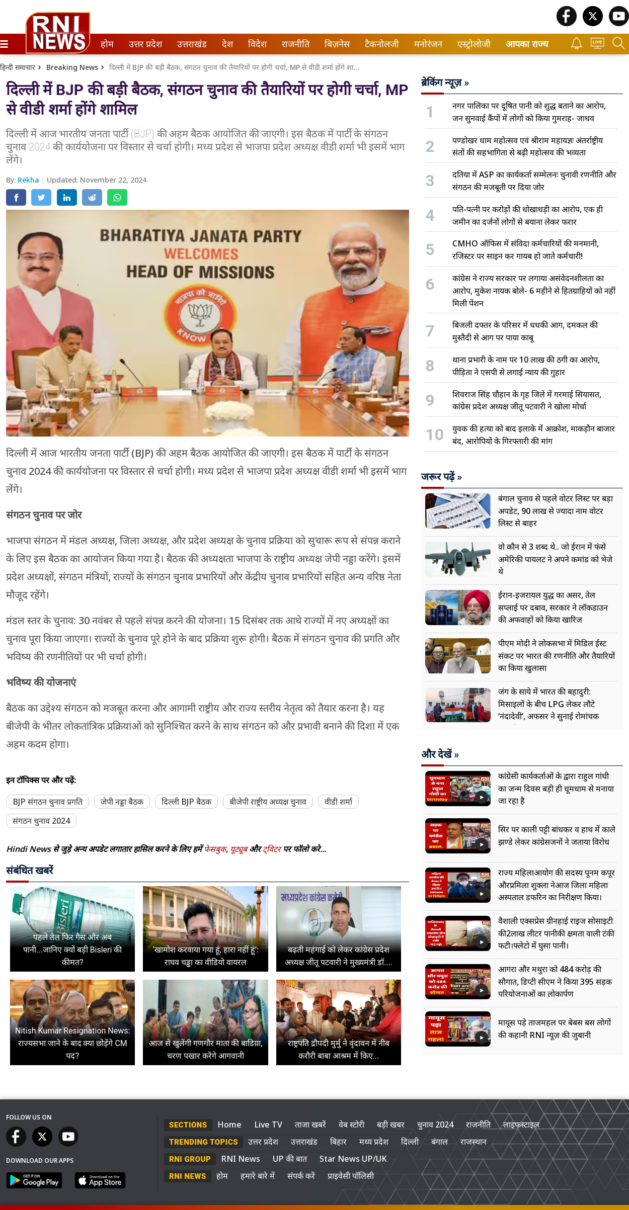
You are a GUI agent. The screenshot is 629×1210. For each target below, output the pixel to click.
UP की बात (290, 1159)
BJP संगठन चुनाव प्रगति (48, 802)
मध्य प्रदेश (373, 1142)
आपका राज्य (527, 44)
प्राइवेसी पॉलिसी (351, 1176)
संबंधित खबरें (29, 871)
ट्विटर (272, 849)
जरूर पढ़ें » (441, 477)
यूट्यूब (239, 849)
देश (226, 44)
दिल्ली (410, 1142)
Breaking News (72, 67)
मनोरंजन (426, 44)
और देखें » (440, 754)
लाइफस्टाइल (521, 1124)
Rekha (29, 180)
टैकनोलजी (380, 44)
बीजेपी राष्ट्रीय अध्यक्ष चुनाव (267, 802)
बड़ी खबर (391, 1124)
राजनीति (294, 44)
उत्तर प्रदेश (143, 44)
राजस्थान (473, 1142)
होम (106, 44)
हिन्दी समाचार (17, 67)
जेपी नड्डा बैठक (122, 802)
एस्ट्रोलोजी (472, 44)
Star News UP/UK (353, 1159)
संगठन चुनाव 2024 (41, 821)
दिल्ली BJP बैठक (186, 802)
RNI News (240, 1159)
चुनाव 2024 (435, 1124)
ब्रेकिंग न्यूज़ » (445, 82)
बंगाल (439, 1142)
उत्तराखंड (190, 44)
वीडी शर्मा (338, 802)
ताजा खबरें (310, 1124)
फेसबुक (215, 849)
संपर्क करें (301, 1176)
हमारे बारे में (258, 1176)
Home (229, 1124)
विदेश (256, 44)
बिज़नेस (336, 44)
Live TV (268, 1124)
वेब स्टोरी (351, 1124)
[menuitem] (107, 44)
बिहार (338, 1142)
